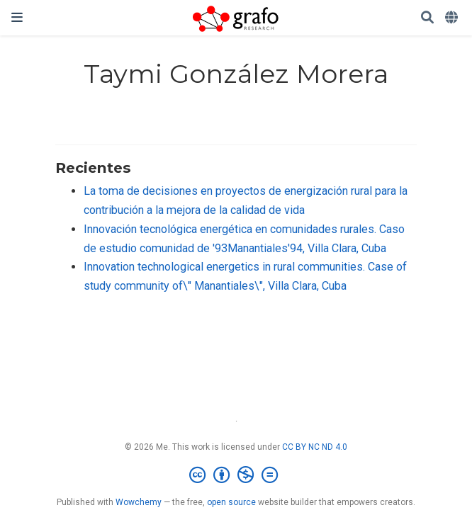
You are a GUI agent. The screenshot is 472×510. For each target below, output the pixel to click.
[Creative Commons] (236, 475)
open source (231, 502)
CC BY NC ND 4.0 (314, 447)
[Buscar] (427, 18)
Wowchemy (139, 502)
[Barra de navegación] (17, 17)
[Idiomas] (453, 18)
